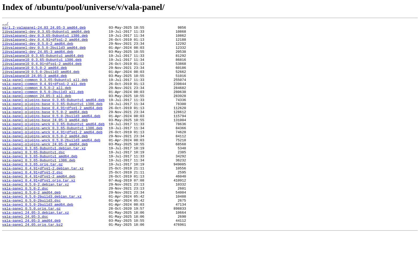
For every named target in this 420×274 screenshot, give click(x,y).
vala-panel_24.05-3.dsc (25, 255)
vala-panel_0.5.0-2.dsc (25, 222)
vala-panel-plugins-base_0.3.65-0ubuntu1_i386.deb (52, 120)
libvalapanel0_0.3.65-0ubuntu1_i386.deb (41, 67)
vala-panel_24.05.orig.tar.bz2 (32, 265)
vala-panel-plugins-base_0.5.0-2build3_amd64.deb (51, 135)
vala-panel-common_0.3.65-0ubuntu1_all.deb (45, 91)
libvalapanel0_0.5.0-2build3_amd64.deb (41, 82)
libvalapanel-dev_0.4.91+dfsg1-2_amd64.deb (45, 43)
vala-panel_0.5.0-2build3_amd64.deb (37, 241)
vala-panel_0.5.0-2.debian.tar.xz (35, 217)
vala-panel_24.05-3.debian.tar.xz (35, 251)
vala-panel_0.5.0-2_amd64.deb (31, 226)
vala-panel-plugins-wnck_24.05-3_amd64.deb (45, 168)
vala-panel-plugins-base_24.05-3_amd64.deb (45, 140)
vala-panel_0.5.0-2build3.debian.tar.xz (41, 231)
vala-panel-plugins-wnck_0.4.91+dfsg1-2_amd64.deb (52, 154)
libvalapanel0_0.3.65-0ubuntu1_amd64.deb (43, 62)
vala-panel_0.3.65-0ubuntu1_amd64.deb (39, 183)
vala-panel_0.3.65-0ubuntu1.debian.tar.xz (44, 173)
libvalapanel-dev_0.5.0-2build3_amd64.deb (44, 53)
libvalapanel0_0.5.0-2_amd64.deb (34, 77)
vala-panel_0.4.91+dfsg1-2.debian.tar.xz (43, 197)
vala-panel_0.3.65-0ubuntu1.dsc (33, 178)
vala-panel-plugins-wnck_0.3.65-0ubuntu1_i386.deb (52, 149)
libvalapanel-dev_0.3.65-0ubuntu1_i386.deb (45, 38)
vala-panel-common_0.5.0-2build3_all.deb (43, 106)
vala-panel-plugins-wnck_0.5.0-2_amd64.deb (45, 159)
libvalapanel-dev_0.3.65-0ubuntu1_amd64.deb (46, 33)
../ (5, 24)
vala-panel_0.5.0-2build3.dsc (31, 236)
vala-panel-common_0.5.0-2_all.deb (36, 101)
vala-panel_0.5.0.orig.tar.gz (31, 246)
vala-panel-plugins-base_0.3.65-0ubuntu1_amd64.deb (53, 115)
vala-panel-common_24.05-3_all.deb (36, 111)
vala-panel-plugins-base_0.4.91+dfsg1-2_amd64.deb (52, 125)
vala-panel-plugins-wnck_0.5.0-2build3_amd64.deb (51, 164)
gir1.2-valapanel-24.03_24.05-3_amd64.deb (44, 29)
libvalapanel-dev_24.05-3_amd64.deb (37, 57)
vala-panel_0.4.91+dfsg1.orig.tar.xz (38, 212)
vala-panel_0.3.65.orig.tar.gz (32, 193)
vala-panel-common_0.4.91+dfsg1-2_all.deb (44, 96)
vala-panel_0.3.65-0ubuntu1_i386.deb (38, 188)
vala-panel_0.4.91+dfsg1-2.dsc (32, 202)
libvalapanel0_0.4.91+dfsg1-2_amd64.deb (41, 72)
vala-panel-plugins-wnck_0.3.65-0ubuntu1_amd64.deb (53, 144)
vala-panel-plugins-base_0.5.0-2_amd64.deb (45, 130)
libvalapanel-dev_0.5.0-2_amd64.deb (37, 48)
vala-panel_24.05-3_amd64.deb (31, 260)
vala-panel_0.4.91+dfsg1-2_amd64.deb (38, 207)
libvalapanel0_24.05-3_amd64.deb (34, 86)
